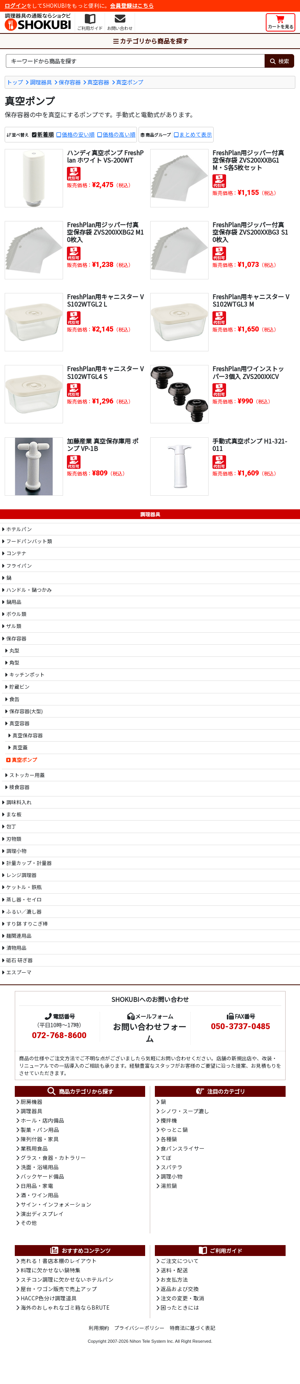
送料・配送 (174, 1273)
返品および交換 (180, 1292)
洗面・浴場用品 (40, 1168)
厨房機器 (31, 1102)
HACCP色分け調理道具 (49, 1301)
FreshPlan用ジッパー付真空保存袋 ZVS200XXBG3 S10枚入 (250, 232)
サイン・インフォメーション (56, 1206)
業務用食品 (34, 1149)
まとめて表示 (195, 135)
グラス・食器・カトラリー (53, 1159)
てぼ (166, 1159)
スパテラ (171, 1168)
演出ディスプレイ (42, 1216)
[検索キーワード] (135, 61)
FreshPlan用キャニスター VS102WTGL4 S (105, 372)
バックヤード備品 (42, 1178)
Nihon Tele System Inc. (152, 1344)
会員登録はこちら (132, 5)
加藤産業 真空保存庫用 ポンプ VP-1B (103, 444)
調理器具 (41, 82)
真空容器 (98, 82)
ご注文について (180, 1263)
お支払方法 (174, 1282)
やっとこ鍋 (174, 1130)
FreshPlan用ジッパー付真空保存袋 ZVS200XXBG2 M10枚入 (104, 232)
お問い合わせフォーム (149, 1032)
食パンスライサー (183, 1149)
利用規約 (99, 1331)
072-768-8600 (59, 1035)
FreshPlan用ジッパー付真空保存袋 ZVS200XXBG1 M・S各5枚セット (248, 160)
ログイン (15, 5)
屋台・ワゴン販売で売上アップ (59, 1292)
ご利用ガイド (220, 1253)
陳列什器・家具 (40, 1140)
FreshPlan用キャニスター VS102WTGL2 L (105, 300)
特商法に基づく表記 (192, 1331)
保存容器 (70, 82)
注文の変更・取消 (182, 1301)
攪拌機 (169, 1121)
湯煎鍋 (169, 1187)
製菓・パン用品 (40, 1130)
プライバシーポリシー (139, 1331)
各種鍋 (169, 1140)
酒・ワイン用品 (40, 1197)
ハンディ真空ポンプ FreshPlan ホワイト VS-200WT (105, 156)
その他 (29, 1225)
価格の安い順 (78, 135)
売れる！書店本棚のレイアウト (59, 1263)
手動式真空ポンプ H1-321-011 (249, 444)
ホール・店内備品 (42, 1121)
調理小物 (171, 1178)
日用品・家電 (37, 1187)
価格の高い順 (119, 135)
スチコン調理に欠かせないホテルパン (67, 1282)
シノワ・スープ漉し (185, 1112)
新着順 (45, 135)
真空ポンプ (129, 82)
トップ (15, 82)
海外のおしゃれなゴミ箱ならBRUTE (65, 1311)
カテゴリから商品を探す (150, 41)
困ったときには (180, 1311)
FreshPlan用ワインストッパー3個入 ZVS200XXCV (248, 372)
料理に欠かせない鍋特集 (51, 1273)
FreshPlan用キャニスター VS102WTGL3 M (250, 300)
